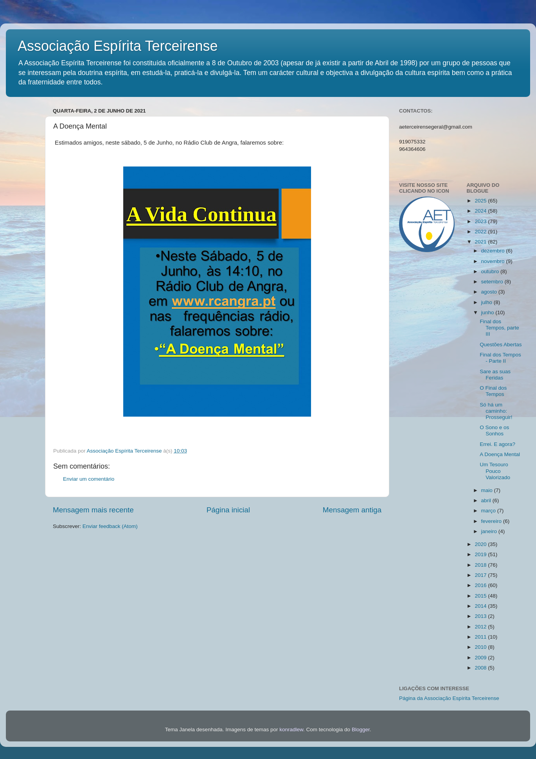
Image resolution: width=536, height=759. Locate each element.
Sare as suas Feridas (495, 375)
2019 (481, 554)
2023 (481, 221)
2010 (481, 647)
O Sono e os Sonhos (494, 430)
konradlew (291, 729)
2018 (481, 565)
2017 (481, 575)
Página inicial (228, 510)
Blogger (361, 729)
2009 (481, 658)
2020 (481, 544)
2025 (481, 201)
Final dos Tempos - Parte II (500, 358)
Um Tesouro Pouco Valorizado (495, 471)
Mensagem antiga (352, 510)
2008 (481, 668)
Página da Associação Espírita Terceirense (449, 698)
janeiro (489, 531)
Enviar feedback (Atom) (110, 526)
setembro (493, 282)
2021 (481, 242)
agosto (489, 292)
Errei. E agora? (497, 444)
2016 (481, 585)
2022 (481, 232)
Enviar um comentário (88, 479)
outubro (491, 271)
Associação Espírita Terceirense (118, 46)
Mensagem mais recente (93, 510)
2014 (481, 606)
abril (487, 500)
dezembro (493, 251)
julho (487, 302)
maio (487, 490)
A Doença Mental (500, 454)
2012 (481, 627)
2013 (481, 616)
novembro (493, 261)
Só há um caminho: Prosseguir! (496, 411)
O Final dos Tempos (493, 391)
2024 (481, 211)
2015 (481, 596)
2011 (481, 637)
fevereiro (492, 521)
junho (488, 312)
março (489, 511)
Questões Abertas (501, 344)
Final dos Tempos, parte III (499, 328)
